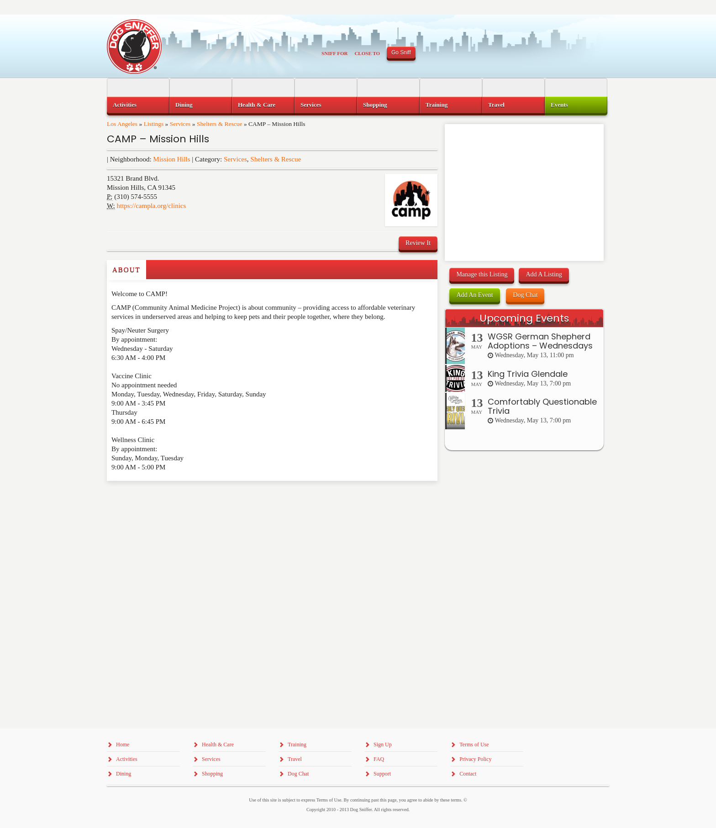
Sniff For (334, 53)
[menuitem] (138, 105)
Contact (467, 774)
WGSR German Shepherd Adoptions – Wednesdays (540, 341)
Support (382, 774)
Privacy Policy (475, 759)
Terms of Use (474, 744)
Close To (367, 53)
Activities (125, 104)
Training (437, 104)
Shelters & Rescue (219, 123)
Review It (418, 243)
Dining (184, 104)
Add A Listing (544, 274)
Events (559, 104)
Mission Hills (171, 159)
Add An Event (474, 295)
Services (180, 123)
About (126, 269)
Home (122, 744)
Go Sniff (401, 52)
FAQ (379, 759)
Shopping (375, 104)
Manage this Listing (481, 274)
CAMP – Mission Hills (158, 139)
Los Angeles (122, 123)
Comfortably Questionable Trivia (542, 406)
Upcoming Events (524, 318)
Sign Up (383, 744)
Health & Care (256, 104)
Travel (496, 104)
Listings (154, 123)
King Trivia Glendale (528, 374)
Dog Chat (525, 295)
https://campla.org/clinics (151, 205)
